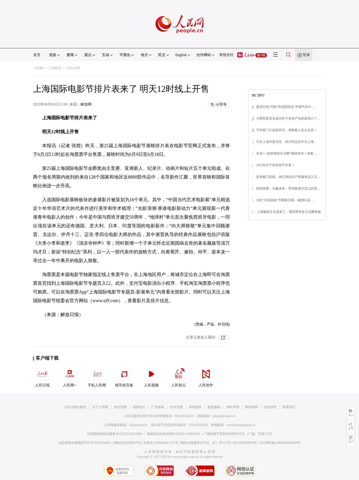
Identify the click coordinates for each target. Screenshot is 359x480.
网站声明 (232, 407)
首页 (37, 55)
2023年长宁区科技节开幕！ (275, 165)
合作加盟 (176, 407)
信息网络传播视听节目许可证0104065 (84, 443)
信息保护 (270, 407)
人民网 (38, 68)
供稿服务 (195, 407)
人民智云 (179, 376)
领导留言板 (124, 376)
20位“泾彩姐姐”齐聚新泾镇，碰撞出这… (284, 200)
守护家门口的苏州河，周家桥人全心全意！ (286, 130)
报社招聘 (120, 407)
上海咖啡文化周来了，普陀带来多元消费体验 (289, 212)
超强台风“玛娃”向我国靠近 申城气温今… (285, 106)
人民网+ (70, 376)
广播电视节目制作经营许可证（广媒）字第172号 (237, 434)
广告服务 (157, 407)
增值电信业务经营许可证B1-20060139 (173, 434)
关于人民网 (100, 407)
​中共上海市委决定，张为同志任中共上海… (286, 142)
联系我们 (289, 407)
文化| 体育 (73, 68)
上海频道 (54, 68)
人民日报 (42, 376)
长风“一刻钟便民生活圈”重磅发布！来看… (286, 153)
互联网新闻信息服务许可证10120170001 (115, 434)
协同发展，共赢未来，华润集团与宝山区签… (288, 188)
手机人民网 (97, 376)
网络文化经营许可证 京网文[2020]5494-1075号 (146, 443)
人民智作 (206, 376)
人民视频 (151, 376)
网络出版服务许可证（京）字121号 (205, 443)
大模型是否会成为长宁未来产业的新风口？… (288, 118)
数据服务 (214, 407)
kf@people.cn (138, 425)
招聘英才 (139, 407)
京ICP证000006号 (245, 443)
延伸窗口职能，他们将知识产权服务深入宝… (288, 177)
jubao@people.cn (224, 416)
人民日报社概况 (75, 407)
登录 (306, 55)
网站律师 (251, 407)
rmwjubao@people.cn (241, 425)
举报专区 (226, 55)
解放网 (86, 104)
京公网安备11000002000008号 (280, 443)
